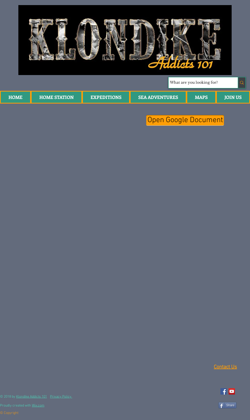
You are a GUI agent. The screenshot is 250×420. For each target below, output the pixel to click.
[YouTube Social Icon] (232, 391)
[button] (158, 97)
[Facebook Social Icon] (223, 391)
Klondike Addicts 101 (31, 397)
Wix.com (38, 405)
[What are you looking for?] (198, 82)
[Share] (227, 405)
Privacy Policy (61, 397)
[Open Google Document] (185, 120)
